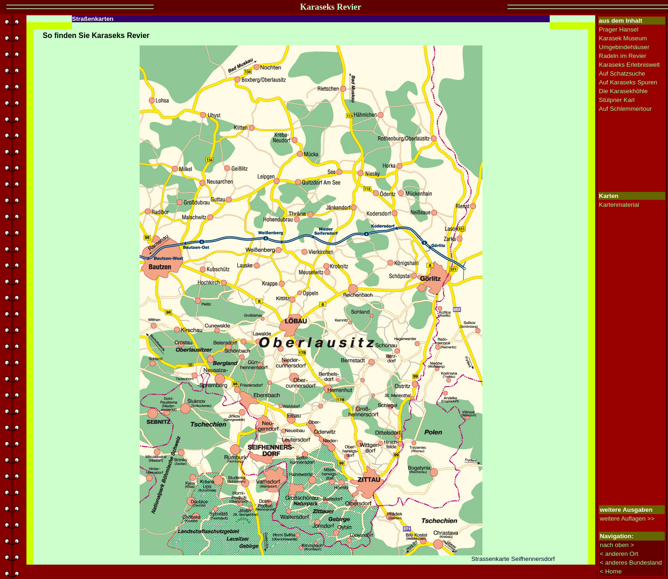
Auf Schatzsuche (622, 73)
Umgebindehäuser (624, 47)
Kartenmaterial (619, 204)
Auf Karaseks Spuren (628, 82)
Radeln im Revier (622, 55)
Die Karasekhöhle (623, 91)
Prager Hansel (618, 29)
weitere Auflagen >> (627, 518)
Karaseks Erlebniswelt (629, 64)
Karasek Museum (623, 38)
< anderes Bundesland (631, 562)
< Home (611, 571)
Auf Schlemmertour (625, 108)
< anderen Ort (619, 553)
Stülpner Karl (617, 99)
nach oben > (617, 544)
